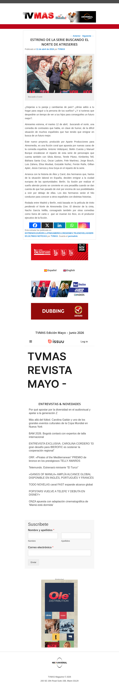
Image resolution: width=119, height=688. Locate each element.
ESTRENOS (30, 233)
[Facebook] (35, 225)
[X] (47, 225)
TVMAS (61, 49)
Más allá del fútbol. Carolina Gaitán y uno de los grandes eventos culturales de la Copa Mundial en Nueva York (58, 423)
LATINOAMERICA (53, 233)
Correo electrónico (40, 547)
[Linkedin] (59, 225)
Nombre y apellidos (41, 530)
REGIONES (67, 233)
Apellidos (65, 541)
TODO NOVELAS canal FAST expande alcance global (61, 484)
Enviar (33, 562)
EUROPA (40, 233)
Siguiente (88, 36)
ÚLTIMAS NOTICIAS (37, 236)
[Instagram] (84, 225)
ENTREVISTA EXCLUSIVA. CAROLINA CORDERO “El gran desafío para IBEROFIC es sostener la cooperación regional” (61, 447)
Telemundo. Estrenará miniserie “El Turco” (53, 467)
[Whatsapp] (72, 225)
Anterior (75, 36)
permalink (73, 236)
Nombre (32, 541)
